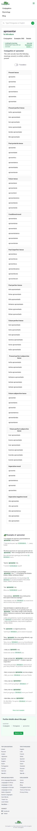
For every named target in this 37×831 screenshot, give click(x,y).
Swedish (22, 766)
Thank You (4, 799)
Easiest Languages (6, 794)
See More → (5, 804)
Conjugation (6, 8)
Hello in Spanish (6, 792)
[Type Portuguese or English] (18, 23)
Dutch (3, 763)
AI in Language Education (8, 780)
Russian (3, 751)
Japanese (4, 756)
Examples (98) (19, 38)
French (3, 768)
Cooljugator (6, 726)
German (3, 771)
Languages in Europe (7, 787)
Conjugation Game (25, 787)
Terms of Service (25, 790)
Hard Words (4, 797)
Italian (21, 756)
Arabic (3, 754)
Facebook (5, 811)
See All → (4, 773)
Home (21, 780)
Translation (22, 65)
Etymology (6, 12)
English (3, 761)
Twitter (4, 813)
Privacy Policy (24, 792)
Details (28, 38)
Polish (21, 771)
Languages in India (6, 785)
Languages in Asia (6, 790)
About (21, 782)
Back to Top (18, 733)
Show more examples (18, 710)
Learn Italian (4, 802)
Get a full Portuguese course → (28, 44)
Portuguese (16, 726)
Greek (3, 749)
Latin (21, 751)
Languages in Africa (7, 782)
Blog (4, 16)
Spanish (3, 759)
